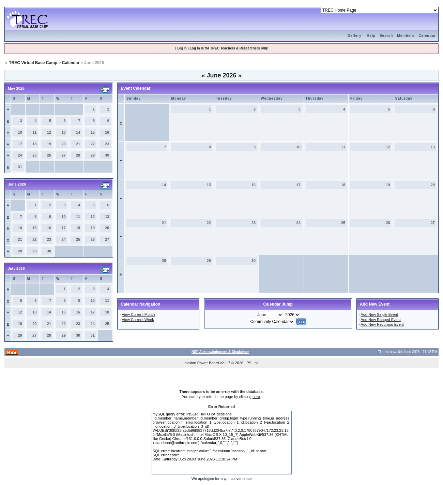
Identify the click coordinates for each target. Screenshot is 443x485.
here (256, 397)
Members (405, 36)
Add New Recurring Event (382, 324)
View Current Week (138, 320)
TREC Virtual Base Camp (33, 62)
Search (386, 36)
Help (371, 36)
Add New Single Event (379, 314)
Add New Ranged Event (380, 320)
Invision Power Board (201, 363)
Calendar (427, 36)
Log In (182, 48)
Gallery (355, 36)
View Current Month (138, 314)
